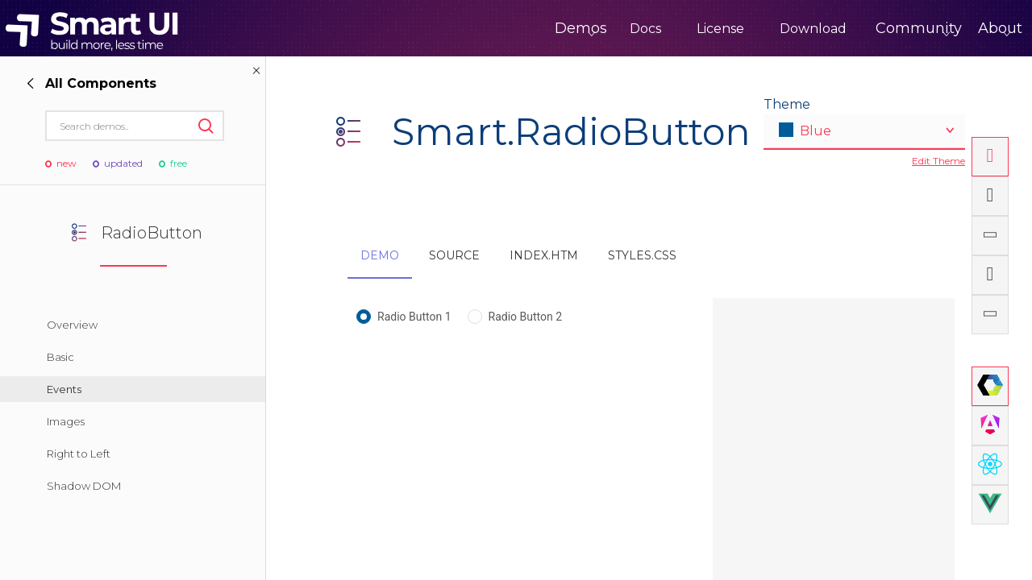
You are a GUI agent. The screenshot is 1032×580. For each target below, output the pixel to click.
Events (64, 389)
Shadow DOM (84, 485)
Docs (578, 28)
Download (746, 28)
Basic (60, 356)
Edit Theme (938, 161)
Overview (72, 324)
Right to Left (78, 453)
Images (66, 421)
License (653, 28)
